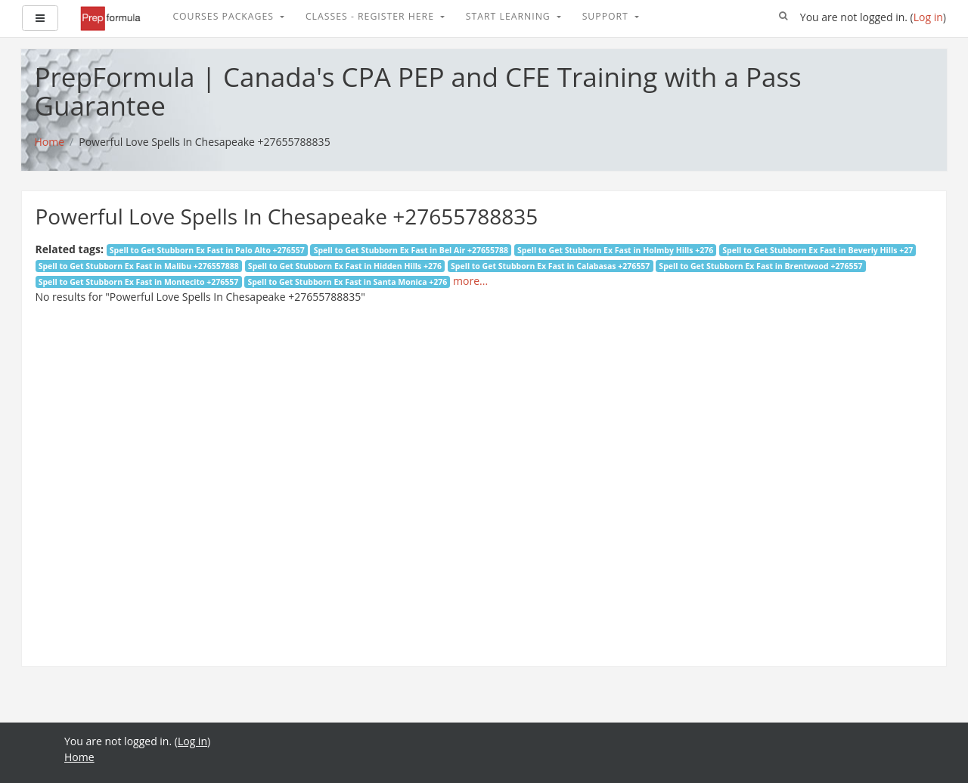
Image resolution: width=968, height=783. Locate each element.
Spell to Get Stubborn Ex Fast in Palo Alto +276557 (207, 250)
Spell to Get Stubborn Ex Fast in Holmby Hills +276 (615, 250)
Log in (928, 17)
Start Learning (510, 16)
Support (606, 16)
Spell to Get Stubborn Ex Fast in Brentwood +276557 (760, 266)
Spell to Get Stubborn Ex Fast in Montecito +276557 (139, 282)
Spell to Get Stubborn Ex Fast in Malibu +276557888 (139, 266)
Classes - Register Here (371, 16)
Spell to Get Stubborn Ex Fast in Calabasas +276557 (550, 266)
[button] (783, 16)
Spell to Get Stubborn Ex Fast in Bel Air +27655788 (411, 250)
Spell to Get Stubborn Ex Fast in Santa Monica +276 (347, 282)
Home (79, 757)
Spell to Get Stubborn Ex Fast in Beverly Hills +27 (817, 250)
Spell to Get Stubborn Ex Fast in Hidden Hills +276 (345, 266)
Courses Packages (224, 16)
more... (470, 281)
